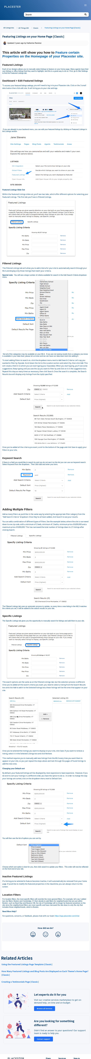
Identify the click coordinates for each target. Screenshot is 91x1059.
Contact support (43, 1039)
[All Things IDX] (24, 28)
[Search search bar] (56, 14)
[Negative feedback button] (58, 934)
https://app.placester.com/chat (67, 916)
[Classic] (37, 28)
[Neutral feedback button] (46, 934)
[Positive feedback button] (33, 934)
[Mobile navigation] (85, 5)
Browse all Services (44, 1008)
